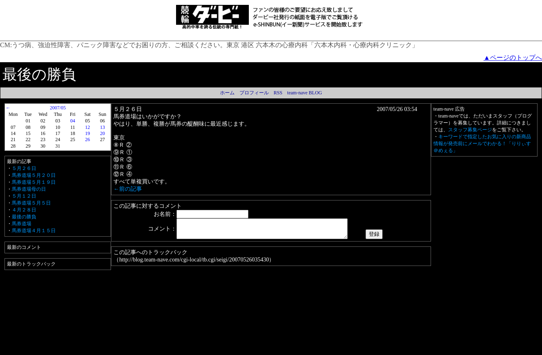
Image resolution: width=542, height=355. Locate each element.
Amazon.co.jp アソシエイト (245, 349)
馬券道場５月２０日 (34, 175)
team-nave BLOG (304, 93)
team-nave (357, 349)
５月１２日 (24, 196)
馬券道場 (21, 224)
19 (87, 133)
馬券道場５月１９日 (34, 182)
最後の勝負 (24, 217)
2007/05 (57, 108)
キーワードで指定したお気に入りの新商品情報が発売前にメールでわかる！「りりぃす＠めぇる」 (482, 143)
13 (102, 127)
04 (72, 121)
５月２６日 (24, 168)
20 (102, 133)
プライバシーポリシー (189, 349)
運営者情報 (291, 349)
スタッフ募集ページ (470, 130)
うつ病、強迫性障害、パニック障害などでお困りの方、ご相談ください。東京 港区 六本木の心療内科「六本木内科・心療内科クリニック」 (215, 44)
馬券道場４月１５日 (34, 230)
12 (87, 127)
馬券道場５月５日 (31, 203)
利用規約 (151, 349)
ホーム (227, 93)
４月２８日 (24, 210)
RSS (278, 93)
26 (87, 139)
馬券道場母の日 (29, 189)
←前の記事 (127, 189)
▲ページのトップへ (512, 57)
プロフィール (254, 93)
